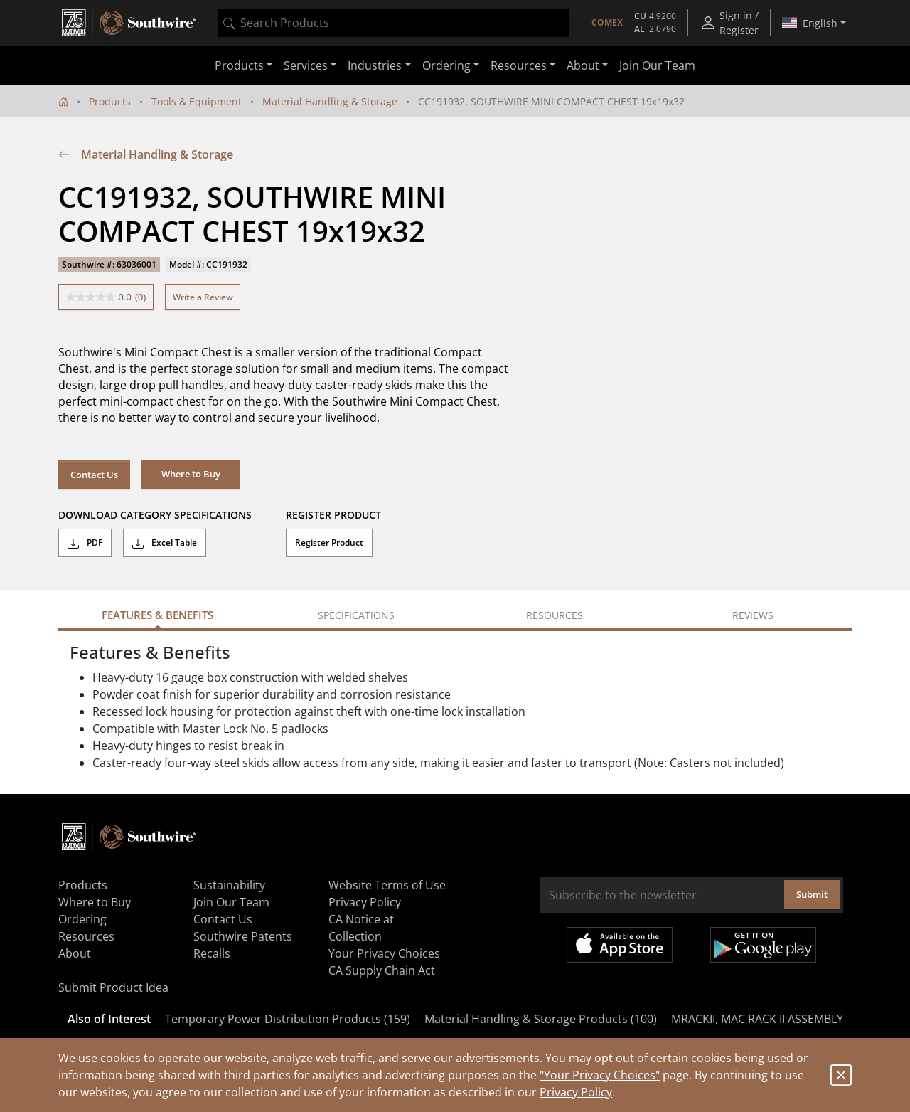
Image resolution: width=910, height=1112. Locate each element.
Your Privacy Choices (384, 953)
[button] (190, 474)
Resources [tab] (554, 615)
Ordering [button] (446, 65)
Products (110, 101)
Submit (812, 894)
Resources (86, 936)
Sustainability (229, 885)
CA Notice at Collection (361, 927)
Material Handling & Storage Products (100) (540, 1019)
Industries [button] (375, 65)
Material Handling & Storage (329, 101)
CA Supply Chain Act (381, 970)
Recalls (211, 953)
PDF (85, 542)
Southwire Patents (242, 936)
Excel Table (164, 542)
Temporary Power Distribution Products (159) (287, 1019)
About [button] (583, 65)
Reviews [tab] (753, 615)
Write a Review (203, 297)
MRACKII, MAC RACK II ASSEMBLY (757, 1019)
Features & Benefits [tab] (157, 615)
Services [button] (306, 65)
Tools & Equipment (196, 101)
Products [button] (239, 65)
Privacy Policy (576, 1092)
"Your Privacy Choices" (600, 1075)
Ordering (82, 919)
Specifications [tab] (356, 615)
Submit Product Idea (113, 987)
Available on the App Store (620, 945)
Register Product (329, 542)
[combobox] (393, 23)
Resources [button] (519, 65)
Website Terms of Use (387, 885)
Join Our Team (657, 65)
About (74, 953)
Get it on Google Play (763, 945)
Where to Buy (94, 902)
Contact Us (94, 474)
